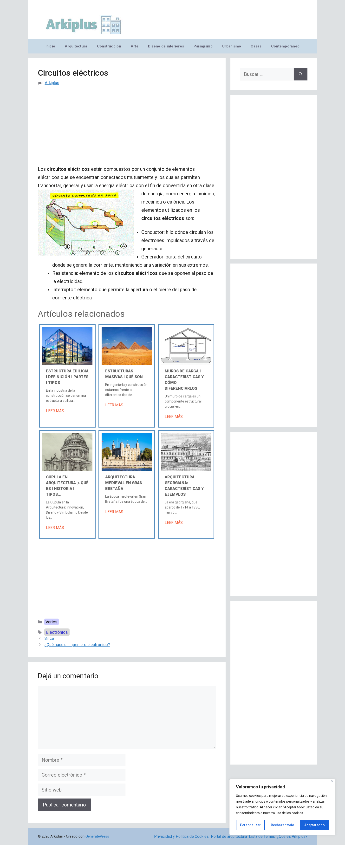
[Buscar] (300, 74)
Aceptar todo (314, 825)
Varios (52, 621)
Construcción (109, 46)
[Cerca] (332, 781)
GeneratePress (97, 836)
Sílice (49, 638)
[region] (282, 807)
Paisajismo (203, 46)
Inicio (50, 46)
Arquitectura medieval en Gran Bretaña (124, 483)
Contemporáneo (285, 46)
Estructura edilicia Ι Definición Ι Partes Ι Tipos (67, 377)
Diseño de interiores (166, 46)
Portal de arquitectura (229, 836)
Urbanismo (231, 46)
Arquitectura (76, 46)
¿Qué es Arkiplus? (292, 836)
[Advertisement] (127, 129)
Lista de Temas (262, 836)
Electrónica (57, 632)
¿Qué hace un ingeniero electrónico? (77, 644)
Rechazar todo (282, 825)
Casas (256, 46)
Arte (134, 46)
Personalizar (250, 825)
